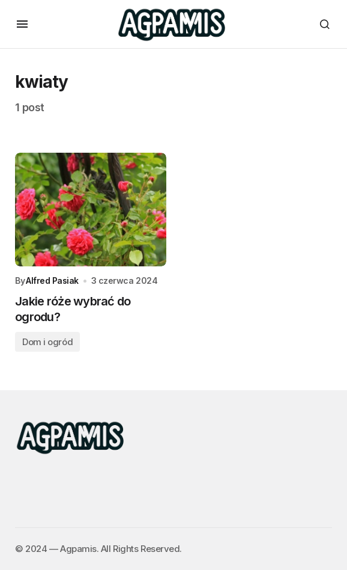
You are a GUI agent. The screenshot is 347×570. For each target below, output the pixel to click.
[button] (22, 24)
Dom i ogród (47, 342)
